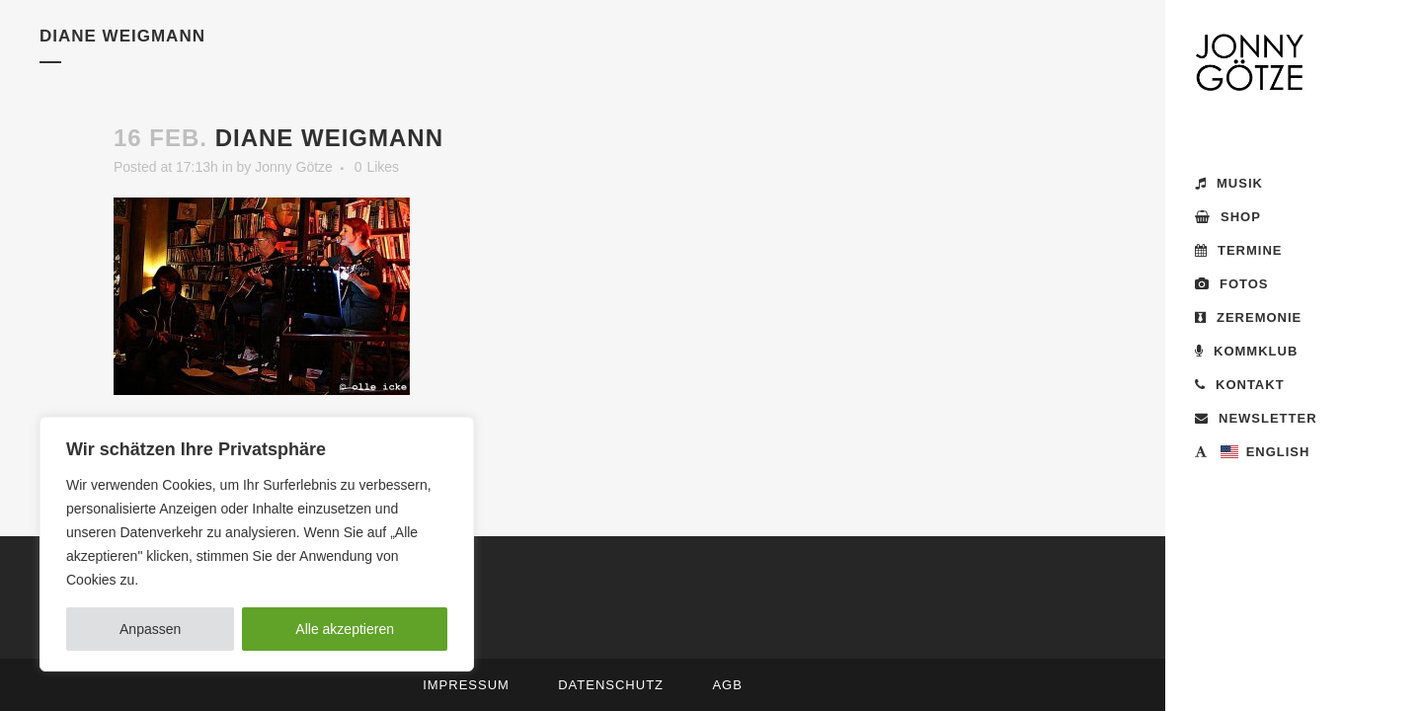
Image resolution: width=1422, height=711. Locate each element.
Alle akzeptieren (344, 629)
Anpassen (150, 629)
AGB (727, 684)
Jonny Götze (294, 167)
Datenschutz (611, 684)
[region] (257, 544)
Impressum (466, 684)
